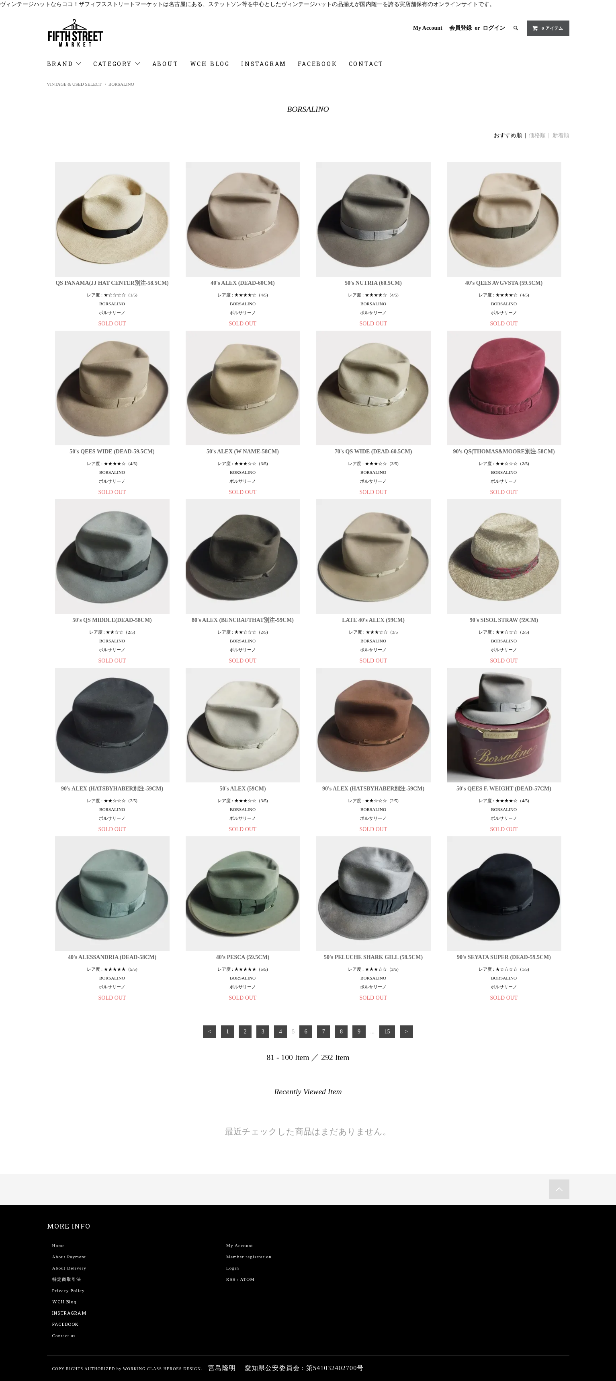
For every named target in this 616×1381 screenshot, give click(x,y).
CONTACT (366, 64)
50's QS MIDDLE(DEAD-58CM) (112, 620)
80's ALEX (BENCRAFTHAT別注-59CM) (243, 620)
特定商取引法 (67, 1279)
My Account (427, 28)
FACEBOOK (317, 64)
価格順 (537, 135)
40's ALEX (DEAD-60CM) (242, 283)
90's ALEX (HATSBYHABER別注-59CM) (112, 789)
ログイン (494, 28)
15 (387, 1032)
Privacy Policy (68, 1290)
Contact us (64, 1335)
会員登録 (460, 28)
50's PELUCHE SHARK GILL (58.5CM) (373, 957)
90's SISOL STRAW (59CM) (504, 620)
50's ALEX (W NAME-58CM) (243, 452)
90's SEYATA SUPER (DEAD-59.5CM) (504, 957)
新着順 (561, 135)
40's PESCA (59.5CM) (243, 957)
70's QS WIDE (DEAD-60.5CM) (373, 452)
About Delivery (69, 1268)
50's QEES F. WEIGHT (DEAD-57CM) (503, 789)
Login (232, 1268)
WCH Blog (64, 1302)
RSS (230, 1279)
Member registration (249, 1256)
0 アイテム (547, 28)
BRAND (64, 64)
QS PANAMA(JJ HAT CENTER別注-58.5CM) (112, 283)
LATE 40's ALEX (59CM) (373, 620)
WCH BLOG (210, 64)
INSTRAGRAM (69, 1313)
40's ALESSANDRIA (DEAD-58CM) (112, 957)
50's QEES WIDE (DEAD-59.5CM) (112, 452)
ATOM (247, 1279)
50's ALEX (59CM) (242, 789)
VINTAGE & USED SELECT (74, 84)
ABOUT (165, 64)
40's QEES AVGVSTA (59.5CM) (503, 283)
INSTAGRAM (264, 64)
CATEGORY (117, 64)
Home (58, 1245)
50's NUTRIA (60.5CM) (373, 283)
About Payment (69, 1256)
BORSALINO (121, 84)
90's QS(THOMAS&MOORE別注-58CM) (504, 452)
